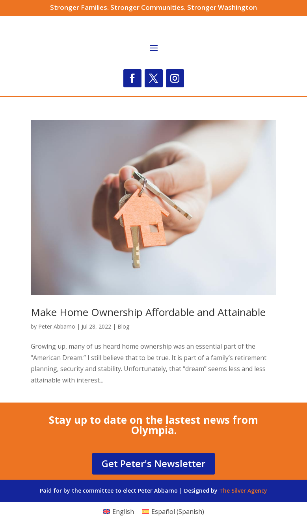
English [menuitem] (123, 511)
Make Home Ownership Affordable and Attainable (148, 312)
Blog (123, 326)
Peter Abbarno (56, 326)
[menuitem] (118, 511)
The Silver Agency (243, 490)
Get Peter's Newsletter (153, 463)
